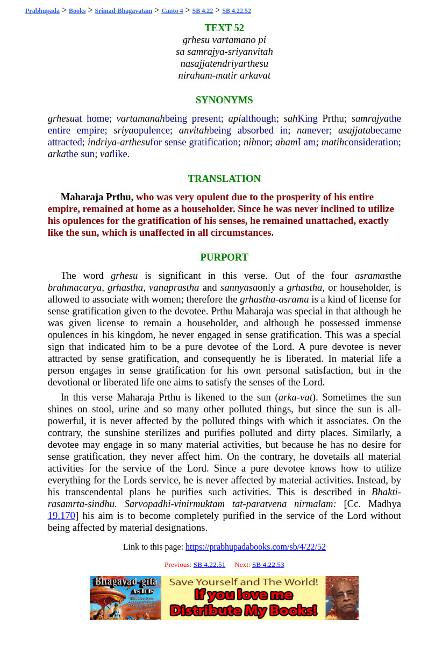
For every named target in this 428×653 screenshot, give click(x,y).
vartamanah (141, 118)
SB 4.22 (202, 11)
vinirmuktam (199, 503)
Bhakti (385, 491)
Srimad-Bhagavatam (123, 11)
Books (77, 11)
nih (250, 142)
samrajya (370, 118)
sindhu (101, 503)
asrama (294, 299)
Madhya (384, 503)
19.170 (61, 515)
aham (286, 142)
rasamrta (66, 503)
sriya (123, 130)
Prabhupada (42, 11)
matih (333, 142)
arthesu (135, 142)
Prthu (333, 118)
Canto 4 (172, 11)
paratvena (266, 503)
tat (237, 503)
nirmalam (313, 503)
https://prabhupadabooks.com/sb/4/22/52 (256, 546)
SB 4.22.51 (210, 564)
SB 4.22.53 (268, 564)
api (235, 118)
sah (291, 118)
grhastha (125, 287)
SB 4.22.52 (236, 11)
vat (106, 153)
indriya (102, 142)
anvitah (194, 130)
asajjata (354, 130)
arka (57, 153)
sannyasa (239, 287)
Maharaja (82, 196)
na (302, 130)
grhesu (61, 118)
